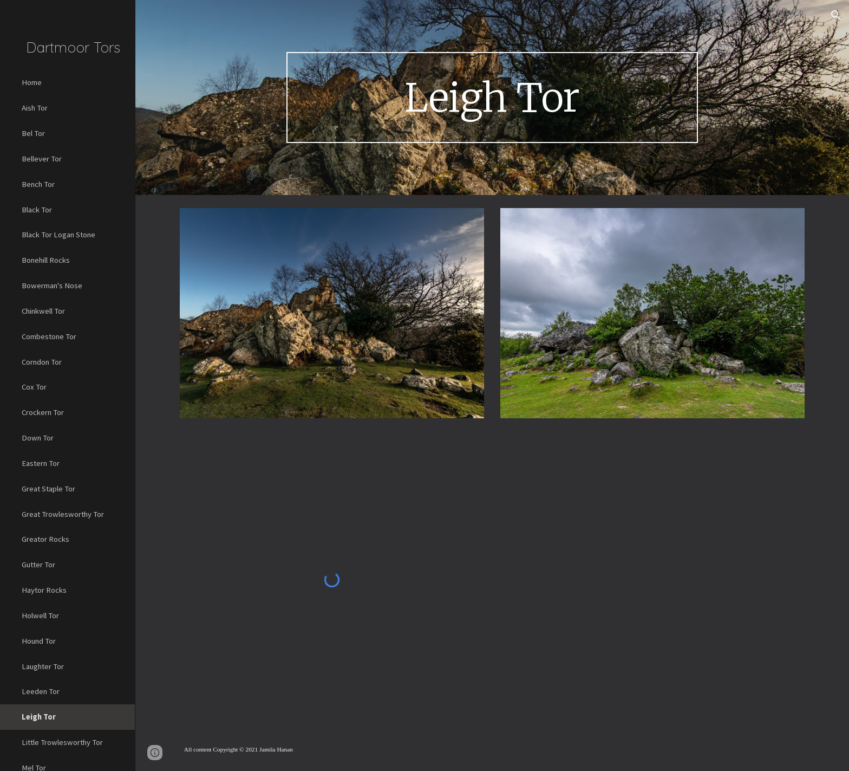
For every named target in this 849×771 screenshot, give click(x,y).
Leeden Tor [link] (41, 691)
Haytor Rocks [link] (44, 590)
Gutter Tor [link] (38, 564)
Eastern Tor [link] (41, 463)
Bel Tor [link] (33, 133)
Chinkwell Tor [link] (43, 311)
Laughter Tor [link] (43, 666)
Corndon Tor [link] (42, 362)
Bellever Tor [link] (42, 159)
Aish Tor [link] (35, 108)
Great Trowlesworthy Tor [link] (63, 514)
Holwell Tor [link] (40, 615)
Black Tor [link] (37, 210)
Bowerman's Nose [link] (52, 285)
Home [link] (32, 82)
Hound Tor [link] (39, 641)
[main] (492, 98)
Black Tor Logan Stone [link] (58, 234)
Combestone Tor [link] (49, 336)
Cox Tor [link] (34, 387)
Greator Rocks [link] (45, 539)
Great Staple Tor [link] (48, 489)
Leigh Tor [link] (39, 717)
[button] (836, 15)
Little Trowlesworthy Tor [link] (62, 742)
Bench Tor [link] (38, 184)
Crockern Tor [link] (43, 412)
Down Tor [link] (38, 438)
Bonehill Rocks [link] (46, 260)
